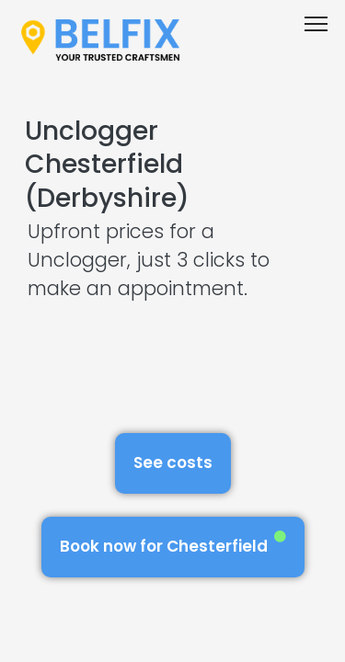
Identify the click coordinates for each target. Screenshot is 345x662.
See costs (173, 462)
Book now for (173, 544)
